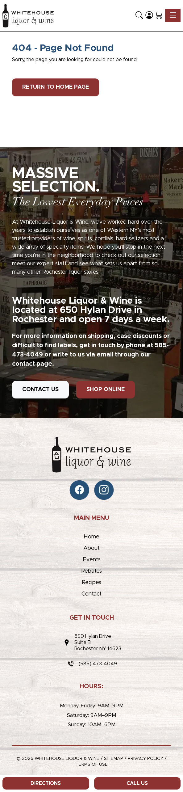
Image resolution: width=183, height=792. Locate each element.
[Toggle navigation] (173, 15)
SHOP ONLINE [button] (105, 389)
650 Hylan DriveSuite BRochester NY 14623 (97, 642)
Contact (91, 594)
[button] (139, 15)
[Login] (149, 15)
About (91, 548)
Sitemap (113, 758)
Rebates (91, 571)
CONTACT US (40, 389)
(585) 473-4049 (98, 663)
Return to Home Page (55, 87)
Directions (46, 783)
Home (91, 537)
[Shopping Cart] (159, 15)
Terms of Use (92, 764)
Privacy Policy (145, 758)
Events (92, 559)
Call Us (137, 783)
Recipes (91, 582)
